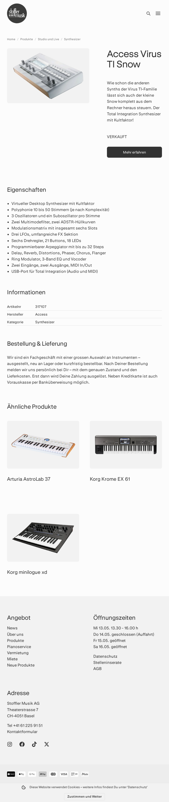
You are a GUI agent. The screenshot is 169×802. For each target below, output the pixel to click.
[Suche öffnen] (148, 13)
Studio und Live (48, 39)
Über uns (15, 634)
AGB (97, 668)
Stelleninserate (107, 662)
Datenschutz (105, 656)
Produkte (26, 39)
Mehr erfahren (134, 152)
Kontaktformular (22, 731)
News (12, 628)
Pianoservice (19, 646)
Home (11, 39)
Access (41, 314)
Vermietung (18, 652)
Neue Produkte (21, 665)
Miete (12, 659)
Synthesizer (72, 39)
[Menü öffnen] (158, 13)
